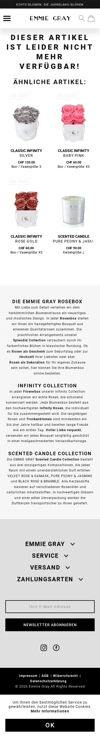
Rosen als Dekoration (27, 362)
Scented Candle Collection (57, 459)
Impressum (28, 676)
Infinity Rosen (51, 408)
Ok (50, 725)
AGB (46, 676)
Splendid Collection (29, 340)
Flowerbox (32, 391)
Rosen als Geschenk (28, 351)
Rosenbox (68, 318)
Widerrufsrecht (66, 676)
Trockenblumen (39, 419)
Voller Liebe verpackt (63, 430)
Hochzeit (26, 357)
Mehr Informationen (50, 711)
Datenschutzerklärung (49, 681)
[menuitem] (7, 18)
